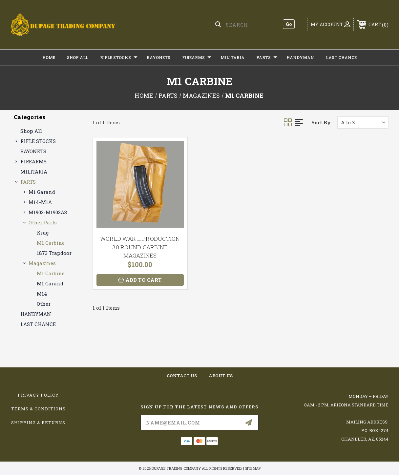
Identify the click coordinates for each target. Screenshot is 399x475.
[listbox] (362, 122)
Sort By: (321, 122)
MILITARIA (232, 57)
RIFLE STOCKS (118, 57)
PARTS (266, 57)
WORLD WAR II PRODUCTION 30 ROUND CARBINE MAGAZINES (140, 247)
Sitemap (253, 468)
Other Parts (43, 222)
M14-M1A (40, 202)
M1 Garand (42, 192)
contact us (182, 376)
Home (48, 57)
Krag (43, 232)
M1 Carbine (51, 242)
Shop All (77, 57)
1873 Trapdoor (54, 253)
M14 (42, 293)
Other (44, 303)
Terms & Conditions (38, 409)
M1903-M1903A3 (48, 212)
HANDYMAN (300, 57)
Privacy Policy (38, 395)
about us (221, 376)
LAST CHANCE (341, 57)
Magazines (42, 263)
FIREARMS (196, 57)
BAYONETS (158, 57)
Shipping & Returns (38, 422)
